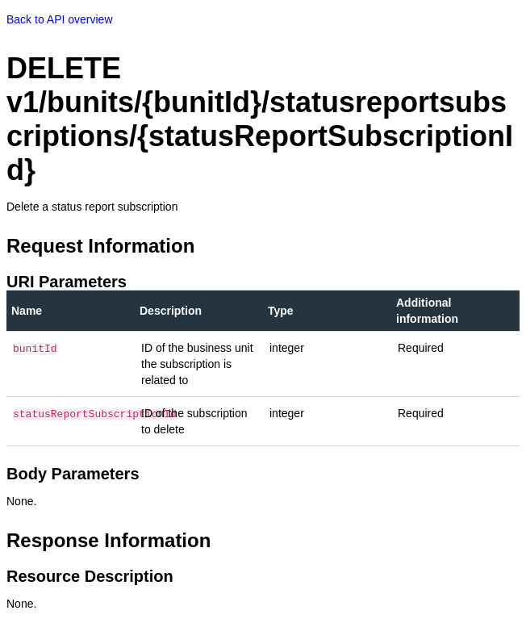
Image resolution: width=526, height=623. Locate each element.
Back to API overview (59, 19)
